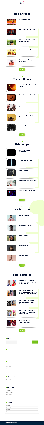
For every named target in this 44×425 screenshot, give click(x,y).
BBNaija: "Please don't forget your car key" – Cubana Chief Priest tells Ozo (27, 312)
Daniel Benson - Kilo (24, 19)
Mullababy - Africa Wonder (26, 49)
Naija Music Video (9, 394)
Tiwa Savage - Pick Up (25, 160)
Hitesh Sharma (23, 245)
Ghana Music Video (9, 392)
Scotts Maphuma (24, 255)
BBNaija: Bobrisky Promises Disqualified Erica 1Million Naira (27, 302)
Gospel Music (8, 364)
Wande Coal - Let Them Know (27, 180)
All (6, 370)
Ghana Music (8, 407)
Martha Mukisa (23, 235)
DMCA (32, 423)
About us (36, 423)
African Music (8, 405)
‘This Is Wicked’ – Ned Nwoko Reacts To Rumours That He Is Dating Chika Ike (27, 282)
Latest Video (8, 351)
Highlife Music (8, 366)
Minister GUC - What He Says (27, 190)
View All (22, 69)
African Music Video (9, 390)
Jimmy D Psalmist (24, 215)
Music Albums (8, 379)
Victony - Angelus (24, 170)
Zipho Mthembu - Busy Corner (27, 29)
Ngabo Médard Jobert (25, 225)
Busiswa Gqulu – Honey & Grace (28, 125)
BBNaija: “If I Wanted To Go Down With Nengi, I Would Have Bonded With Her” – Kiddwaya (28, 292)
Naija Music (8, 409)
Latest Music (8, 368)
